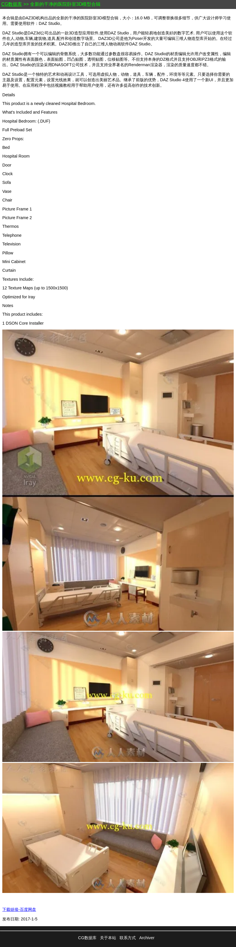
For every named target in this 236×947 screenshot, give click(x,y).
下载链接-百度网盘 (19, 909)
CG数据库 (11, 4)
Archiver (147, 937)
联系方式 (128, 937)
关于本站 (108, 937)
